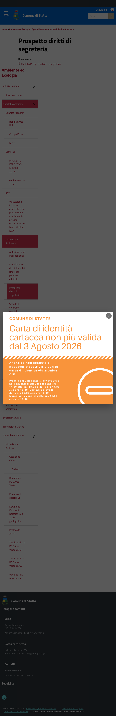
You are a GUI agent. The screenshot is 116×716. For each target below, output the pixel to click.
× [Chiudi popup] (109, 316)
